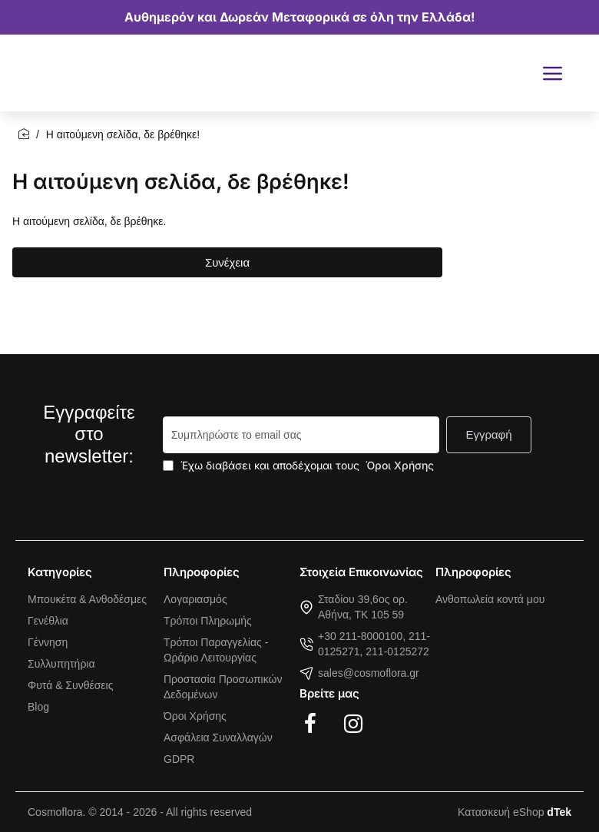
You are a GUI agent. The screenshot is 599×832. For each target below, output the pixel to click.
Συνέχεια (227, 262)
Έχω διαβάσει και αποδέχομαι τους (300, 465)
